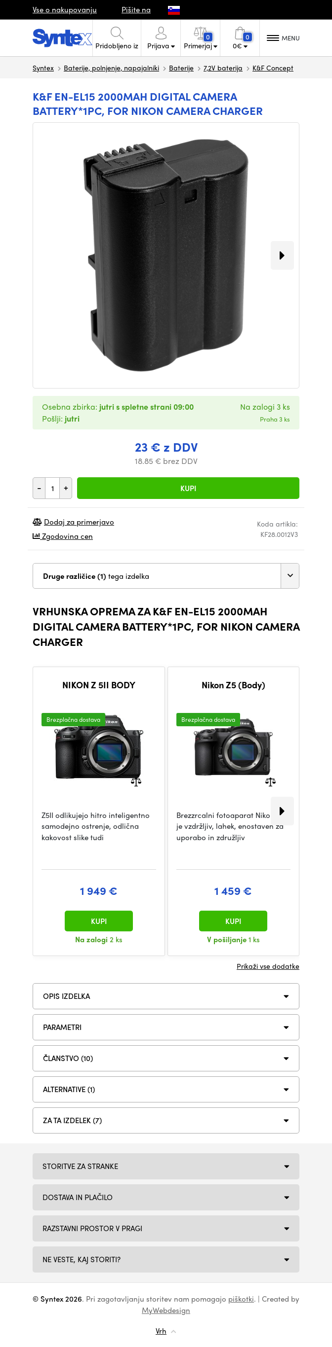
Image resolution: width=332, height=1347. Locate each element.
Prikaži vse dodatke (268, 966)
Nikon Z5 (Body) (233, 685)
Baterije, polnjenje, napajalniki (111, 67)
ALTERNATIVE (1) (69, 1089)
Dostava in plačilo (77, 1197)
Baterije (181, 67)
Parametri (62, 1027)
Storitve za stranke (80, 1166)
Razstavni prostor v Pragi (92, 1228)
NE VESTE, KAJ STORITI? (81, 1259)
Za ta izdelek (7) (72, 1120)
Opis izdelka (66, 996)
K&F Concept (272, 67)
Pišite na (136, 9)
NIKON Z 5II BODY (98, 685)
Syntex (43, 67)
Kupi (188, 488)
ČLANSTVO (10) (68, 1058)
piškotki (241, 1298)
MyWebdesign (166, 1310)
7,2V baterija (223, 67)
